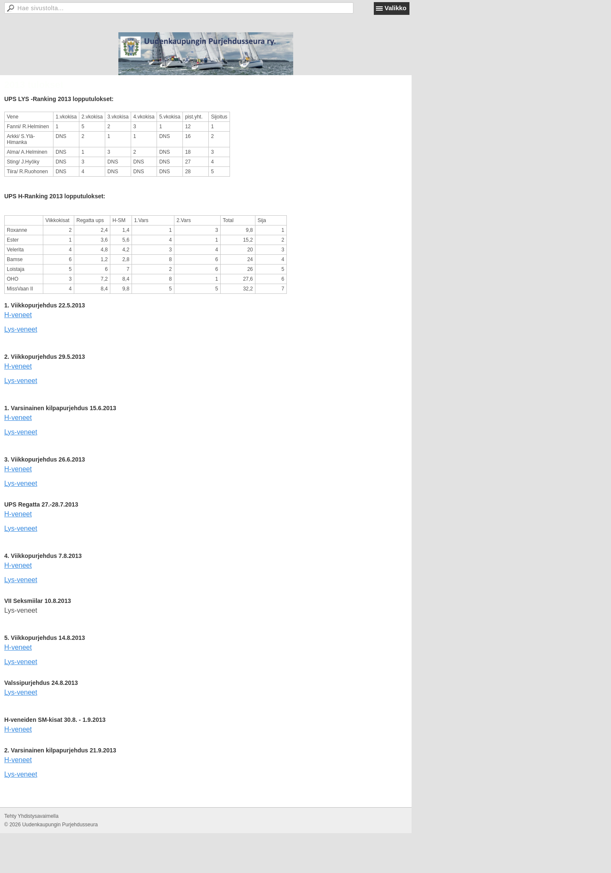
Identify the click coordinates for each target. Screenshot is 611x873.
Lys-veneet (20, 329)
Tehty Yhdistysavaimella (31, 816)
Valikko (395, 7)
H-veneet (18, 314)
